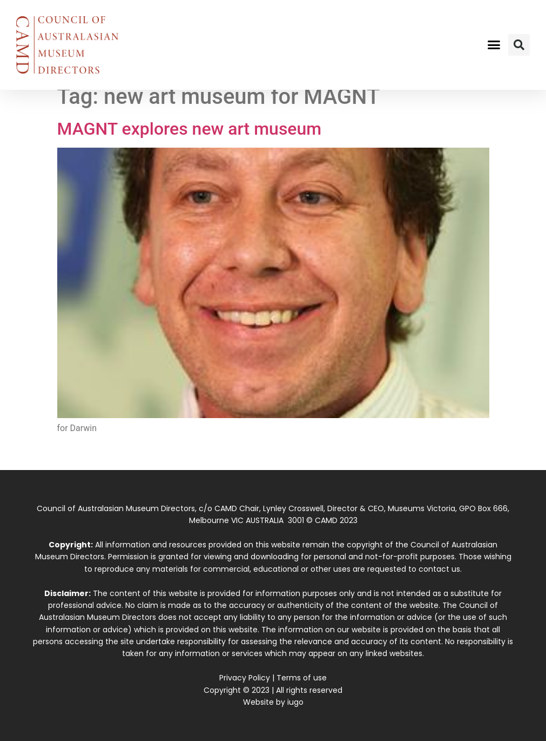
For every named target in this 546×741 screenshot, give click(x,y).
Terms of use (302, 677)
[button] (494, 45)
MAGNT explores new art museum (189, 128)
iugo (295, 702)
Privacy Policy (244, 677)
